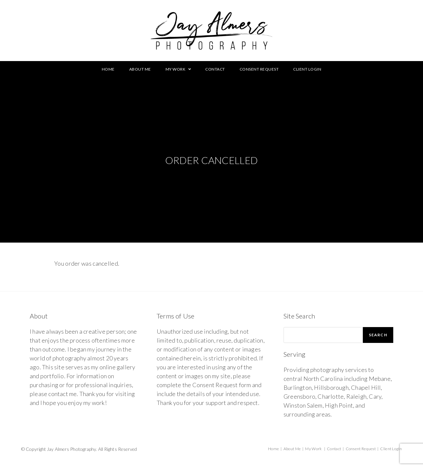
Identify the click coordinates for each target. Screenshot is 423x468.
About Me (292, 448)
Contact (334, 448)
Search (378, 334)
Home (273, 448)
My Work (313, 448)
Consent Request (361, 448)
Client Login (391, 448)
